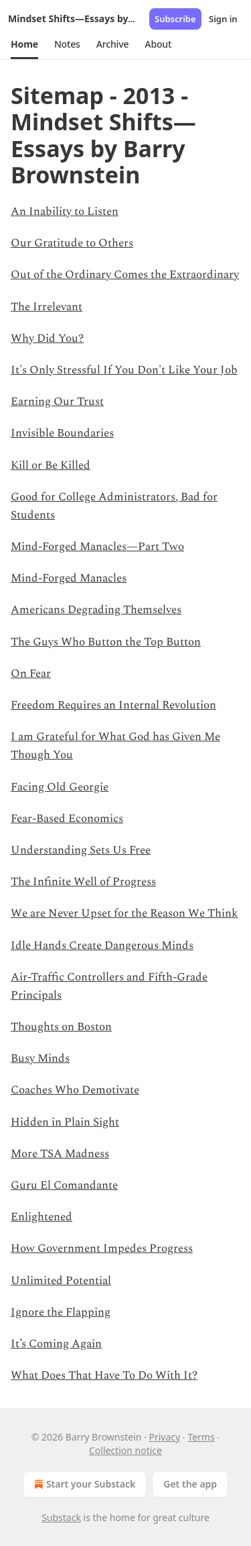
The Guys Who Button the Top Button (106, 642)
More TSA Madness (60, 1154)
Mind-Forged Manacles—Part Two (97, 546)
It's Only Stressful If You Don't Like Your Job (124, 370)
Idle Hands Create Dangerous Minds (102, 945)
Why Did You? (47, 338)
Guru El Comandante (64, 1185)
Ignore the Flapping (60, 1312)
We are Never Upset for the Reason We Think (124, 913)
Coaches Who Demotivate (75, 1090)
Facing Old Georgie (59, 787)
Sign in (223, 19)
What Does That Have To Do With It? (104, 1375)
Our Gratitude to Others (72, 243)
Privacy (165, 1436)
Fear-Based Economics (67, 818)
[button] (24, 44)
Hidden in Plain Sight (65, 1122)
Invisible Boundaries (62, 433)
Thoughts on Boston (61, 1027)
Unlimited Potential (61, 1280)
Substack (61, 1517)
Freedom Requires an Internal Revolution (113, 705)
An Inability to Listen (64, 211)
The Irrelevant (46, 307)
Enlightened (41, 1217)
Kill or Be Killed (50, 465)
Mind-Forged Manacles (69, 578)
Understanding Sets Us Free (81, 850)
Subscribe (175, 19)
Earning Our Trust (57, 401)
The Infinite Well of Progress (83, 882)
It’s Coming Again (56, 1344)
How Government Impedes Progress (102, 1248)
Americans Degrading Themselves (96, 610)
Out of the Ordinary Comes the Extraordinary (125, 274)
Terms (200, 1436)
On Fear (31, 673)
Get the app (190, 1483)
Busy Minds (40, 1058)
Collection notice (125, 1450)
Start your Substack (83, 1484)
